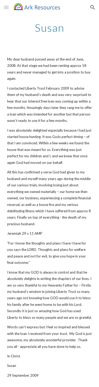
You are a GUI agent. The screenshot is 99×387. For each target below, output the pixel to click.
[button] (6, 7)
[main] (49, 28)
